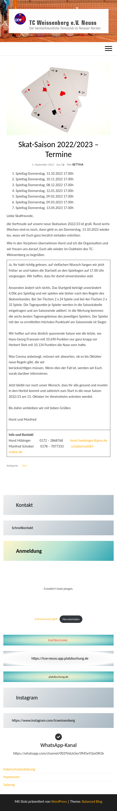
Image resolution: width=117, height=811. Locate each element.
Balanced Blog (92, 801)
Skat (24, 465)
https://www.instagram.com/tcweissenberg (43, 720)
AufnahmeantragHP (46, 619)
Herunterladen (71, 619)
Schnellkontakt (22, 528)
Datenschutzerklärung (19, 769)
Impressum (11, 777)
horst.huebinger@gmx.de (88, 440)
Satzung (9, 785)
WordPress (59, 801)
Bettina (77, 164)
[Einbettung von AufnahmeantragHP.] (58, 588)
